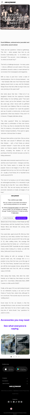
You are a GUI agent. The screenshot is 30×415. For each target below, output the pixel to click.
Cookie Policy (15, 393)
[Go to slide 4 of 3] (18, 356)
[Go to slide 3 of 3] (16, 356)
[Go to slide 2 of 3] (13, 356)
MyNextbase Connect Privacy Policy (21, 390)
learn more (15, 212)
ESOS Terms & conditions (7, 390)
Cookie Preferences (8, 218)
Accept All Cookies (21, 218)
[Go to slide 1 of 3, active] (11, 356)
